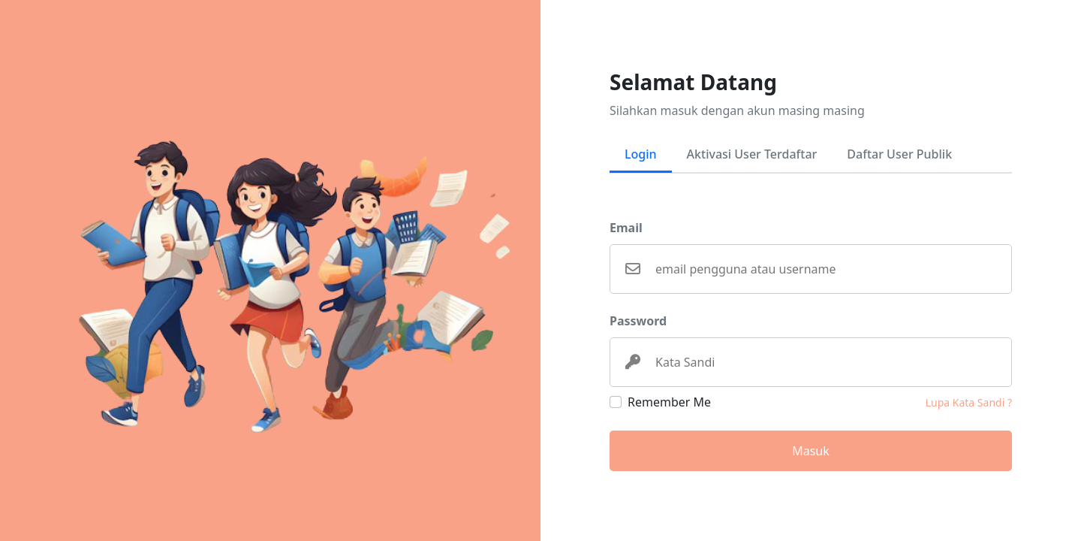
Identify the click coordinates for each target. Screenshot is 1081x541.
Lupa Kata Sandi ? (969, 402)
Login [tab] (641, 154)
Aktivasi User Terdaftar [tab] (752, 154)
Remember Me (669, 402)
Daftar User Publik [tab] (899, 154)
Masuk (811, 451)
